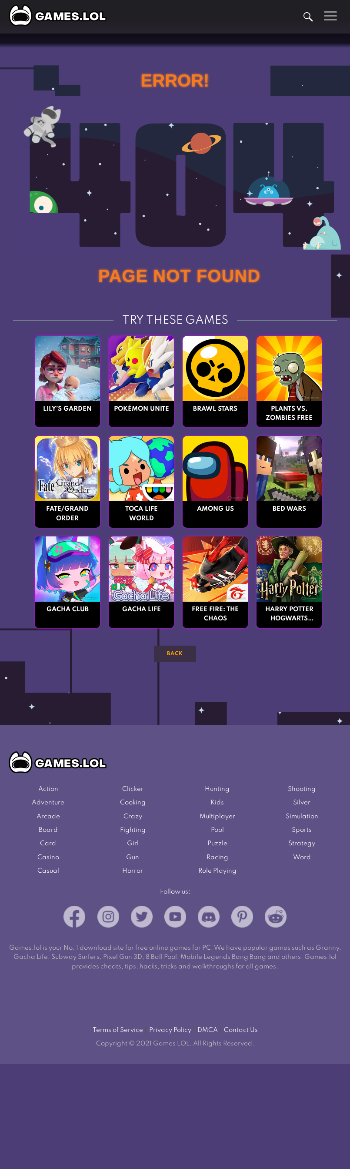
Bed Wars (289, 509)
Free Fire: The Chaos (215, 614)
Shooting (302, 789)
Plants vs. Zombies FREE (289, 413)
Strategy (301, 844)
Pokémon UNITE (141, 409)
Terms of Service (118, 1030)
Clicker (132, 789)
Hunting (217, 789)
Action (48, 789)
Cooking (133, 803)
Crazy (132, 817)
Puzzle (217, 844)
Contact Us (241, 1030)
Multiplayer (217, 817)
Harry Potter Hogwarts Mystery (289, 615)
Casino (48, 857)
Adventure (48, 803)
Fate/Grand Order (67, 513)
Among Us (215, 509)
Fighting (133, 830)
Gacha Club (68, 609)
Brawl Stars (215, 409)
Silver (301, 803)
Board (48, 830)
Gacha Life (141, 609)
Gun (132, 857)
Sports (302, 830)
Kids (217, 803)
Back (175, 654)
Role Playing (217, 871)
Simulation (302, 817)
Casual (48, 871)
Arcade (48, 817)
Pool (217, 830)
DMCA (207, 1030)
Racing (217, 857)
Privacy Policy (170, 1030)
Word (302, 857)
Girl (133, 844)
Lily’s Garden (67, 409)
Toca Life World (141, 513)
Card (48, 844)
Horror (132, 871)
